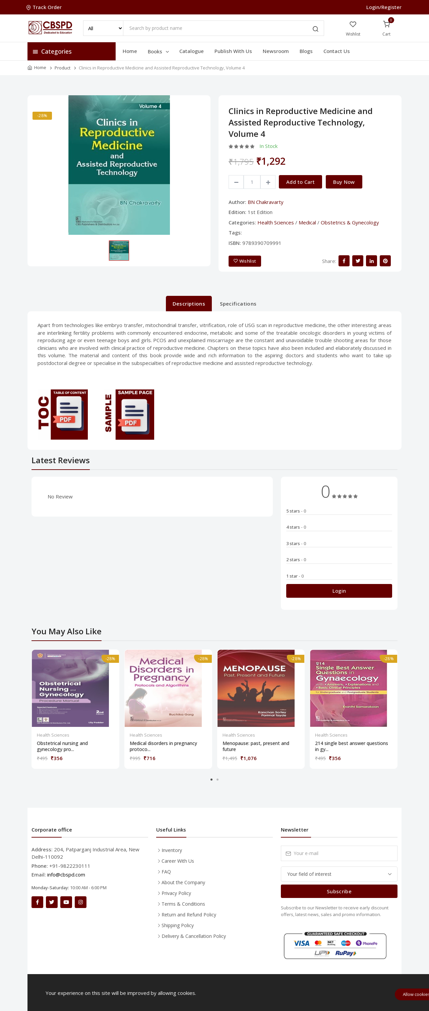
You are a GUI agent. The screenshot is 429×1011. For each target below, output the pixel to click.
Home (130, 51)
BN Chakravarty (266, 202)
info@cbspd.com (66, 874)
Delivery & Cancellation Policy (194, 936)
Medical (307, 222)
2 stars (296, 559)
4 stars (296, 527)
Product (62, 68)
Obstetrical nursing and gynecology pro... (62, 746)
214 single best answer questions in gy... (351, 746)
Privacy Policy (176, 893)
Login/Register (384, 7)
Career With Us (178, 861)
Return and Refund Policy (189, 914)
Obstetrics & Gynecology (350, 222)
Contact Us (336, 51)
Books (159, 51)
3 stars (296, 543)
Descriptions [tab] (189, 303)
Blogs (306, 51)
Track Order (44, 7)
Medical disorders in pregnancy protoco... (163, 746)
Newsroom (276, 51)
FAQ (166, 871)
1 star (295, 576)
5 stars (296, 511)
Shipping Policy (178, 925)
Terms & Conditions (183, 904)
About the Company (183, 882)
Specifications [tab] (238, 303)
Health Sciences (275, 222)
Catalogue (191, 51)
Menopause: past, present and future (256, 746)
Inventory (172, 850)
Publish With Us (233, 51)
